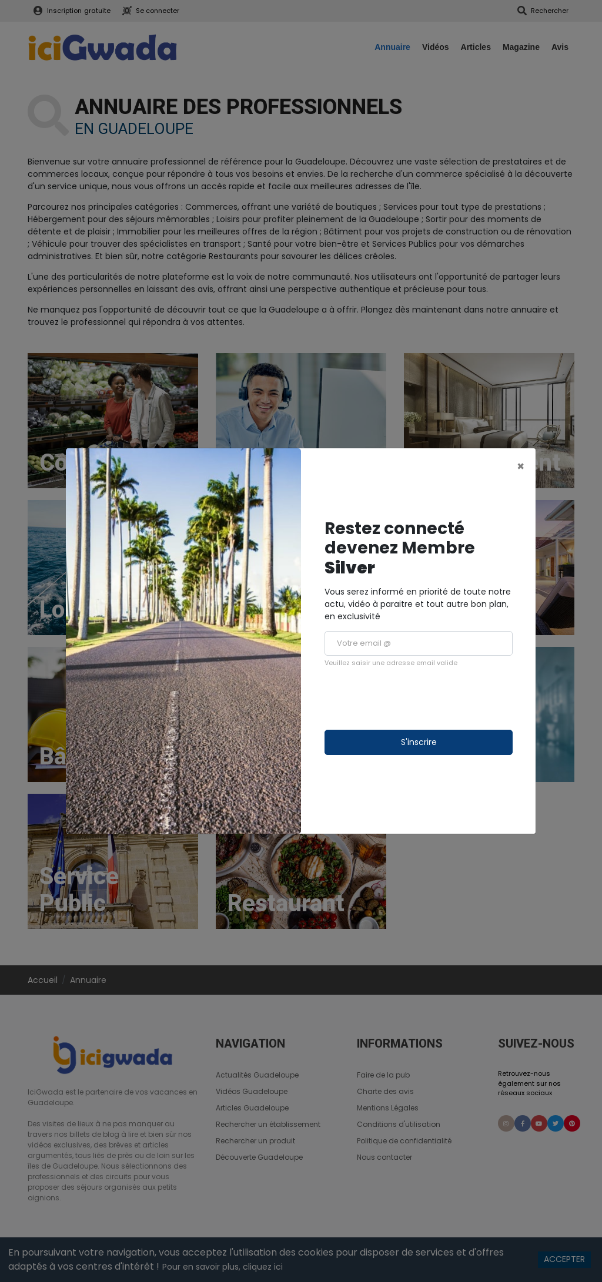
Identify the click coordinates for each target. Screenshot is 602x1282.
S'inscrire (419, 742)
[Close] (520, 466)
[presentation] (414, 698)
